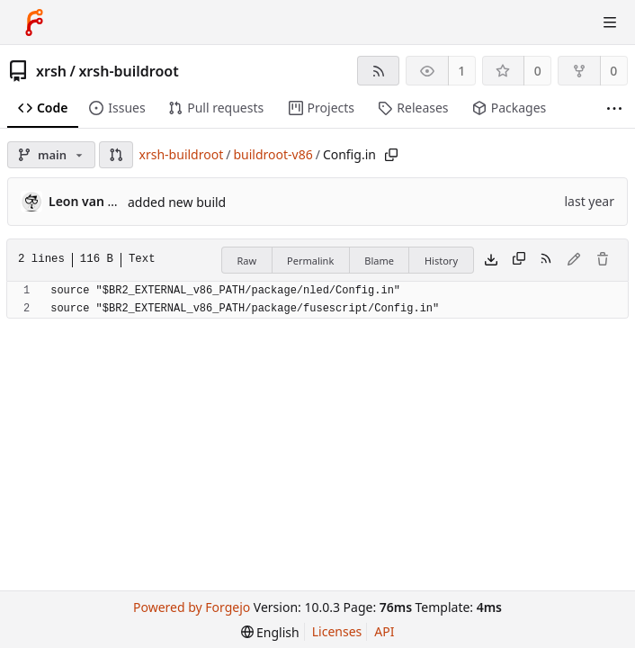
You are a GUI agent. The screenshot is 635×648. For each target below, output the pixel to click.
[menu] (270, 632)
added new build (177, 202)
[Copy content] (518, 260)
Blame (379, 260)
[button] (116, 154)
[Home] (34, 22)
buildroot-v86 (272, 154)
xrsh (51, 71)
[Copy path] (391, 154)
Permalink (310, 260)
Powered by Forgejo (191, 607)
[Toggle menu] (610, 22)
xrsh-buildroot (128, 71)
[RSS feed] (378, 71)
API (384, 631)
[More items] (614, 108)
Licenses (337, 631)
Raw (246, 260)
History (441, 260)
